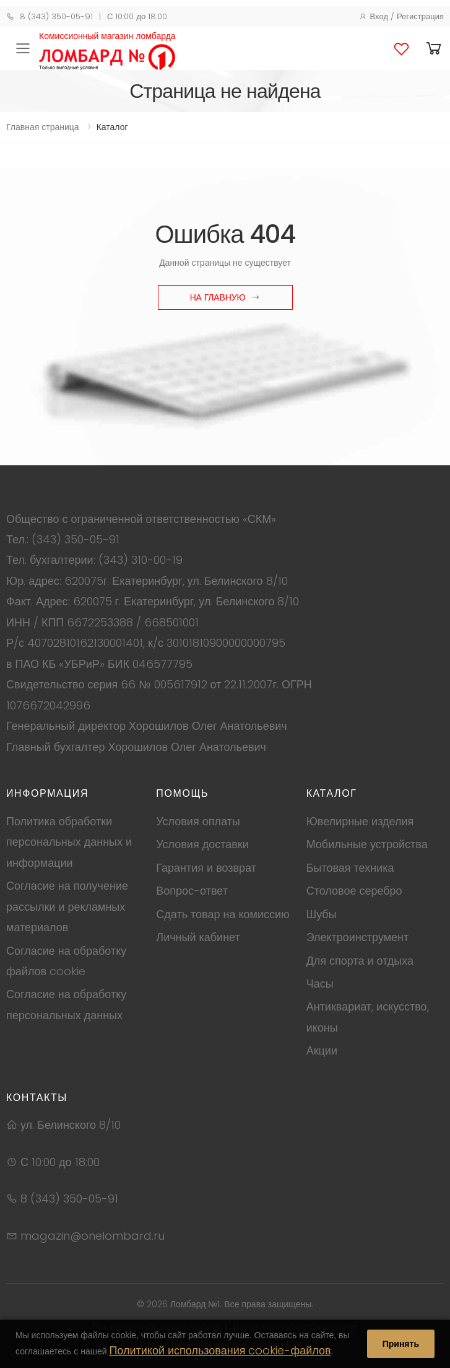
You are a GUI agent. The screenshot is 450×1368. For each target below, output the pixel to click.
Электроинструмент (357, 937)
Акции (321, 1050)
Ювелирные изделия (360, 821)
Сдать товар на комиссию (222, 914)
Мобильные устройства (367, 844)
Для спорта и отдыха (359, 960)
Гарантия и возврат (206, 867)
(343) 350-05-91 (75, 539)
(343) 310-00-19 (140, 560)
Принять (401, 1344)
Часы (320, 983)
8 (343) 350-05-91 (49, 16)
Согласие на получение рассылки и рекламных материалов (67, 906)
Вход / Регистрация (401, 16)
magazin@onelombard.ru (85, 1235)
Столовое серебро (354, 890)
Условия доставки (202, 844)
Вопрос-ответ (192, 890)
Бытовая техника (350, 867)
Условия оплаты (198, 821)
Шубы (321, 914)
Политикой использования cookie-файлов (220, 1350)
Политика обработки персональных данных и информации (69, 841)
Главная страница (42, 127)
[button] (434, 49)
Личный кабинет (198, 937)
